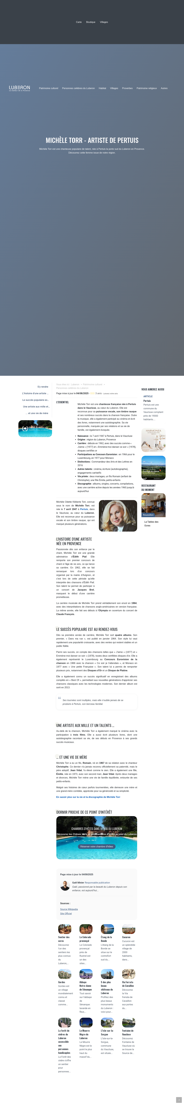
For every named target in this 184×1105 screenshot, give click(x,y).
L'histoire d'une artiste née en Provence (35, 394)
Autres (164, 88)
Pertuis (84, 509)
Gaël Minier (78, 882)
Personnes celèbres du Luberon (78, 88)
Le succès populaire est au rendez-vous (35, 400)
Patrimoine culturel (48, 88)
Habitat (102, 88)
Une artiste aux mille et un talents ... (35, 407)
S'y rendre (43, 386)
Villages (104, 22)
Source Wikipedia (69, 909)
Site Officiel (66, 913)
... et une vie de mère (37, 413)
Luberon (75, 384)
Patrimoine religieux (147, 88)
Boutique (90, 22)
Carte (79, 22)
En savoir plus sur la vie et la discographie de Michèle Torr (88, 797)
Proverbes (127, 88)
